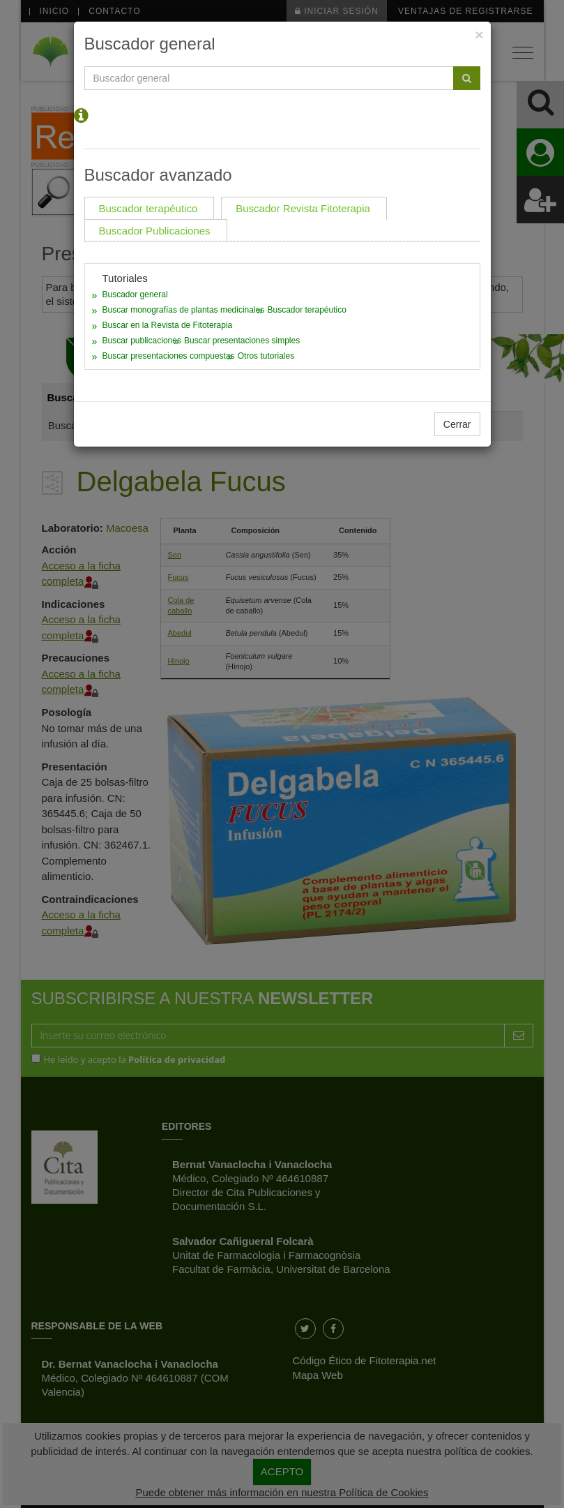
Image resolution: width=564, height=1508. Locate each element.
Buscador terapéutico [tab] (148, 208)
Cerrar (457, 424)
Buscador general (135, 294)
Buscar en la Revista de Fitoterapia (167, 325)
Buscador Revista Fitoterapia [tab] (303, 208)
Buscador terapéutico (306, 310)
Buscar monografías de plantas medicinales (183, 310)
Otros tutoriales (266, 356)
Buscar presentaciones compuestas (168, 356)
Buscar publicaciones (141, 340)
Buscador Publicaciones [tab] (155, 231)
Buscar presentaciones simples (242, 340)
